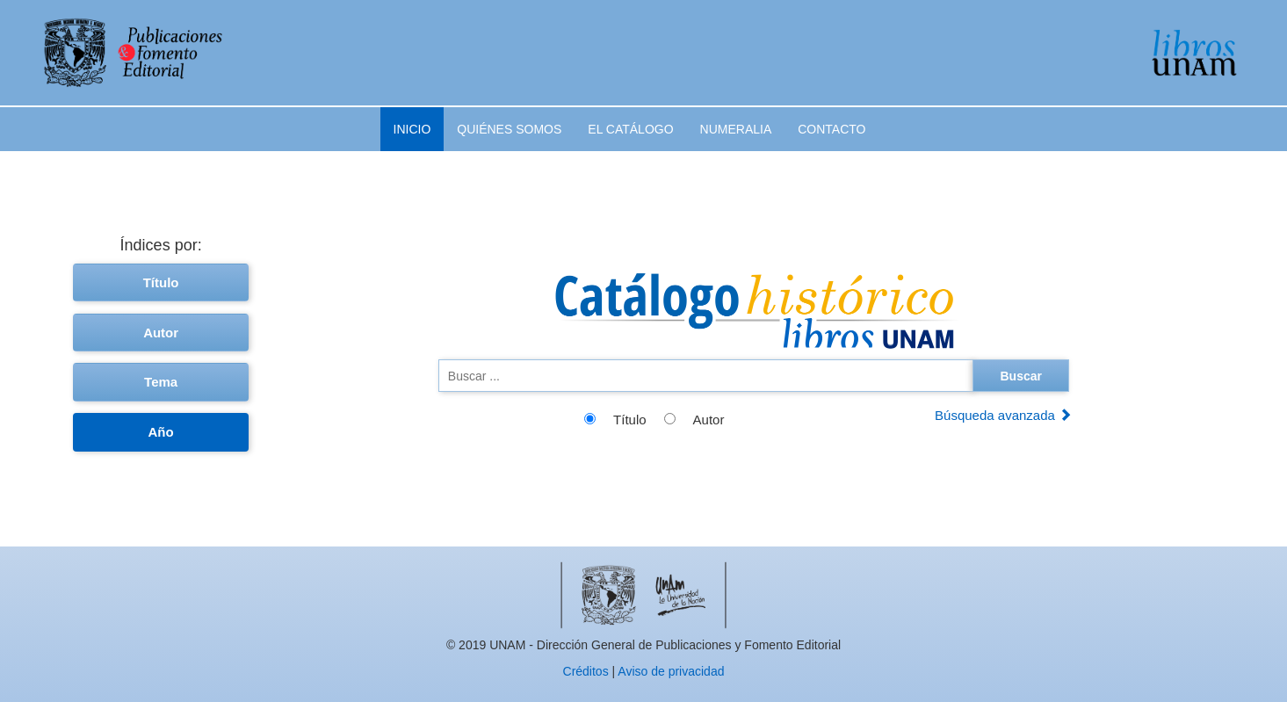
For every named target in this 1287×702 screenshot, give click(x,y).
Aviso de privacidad (671, 671)
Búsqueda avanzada (1003, 415)
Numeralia (736, 129)
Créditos (586, 671)
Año (161, 431)
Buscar (1020, 376)
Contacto (831, 129)
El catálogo (630, 129)
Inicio (412, 129)
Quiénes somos (509, 129)
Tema (160, 381)
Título (161, 282)
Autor (160, 332)
